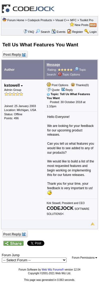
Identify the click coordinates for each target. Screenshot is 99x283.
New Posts (82, 24)
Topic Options (69, 74)
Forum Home (15, 20)
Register (77, 31)
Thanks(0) (80, 85)
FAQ (31, 31)
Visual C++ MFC (66, 20)
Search (43, 31)
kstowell (13, 85)
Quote (56, 89)
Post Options (57, 85)
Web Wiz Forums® (53, 269)
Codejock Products (40, 20)
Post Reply (14, 54)
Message (53, 65)
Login (93, 31)
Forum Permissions (84, 257)
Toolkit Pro (86, 20)
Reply (69, 89)
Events (58, 31)
